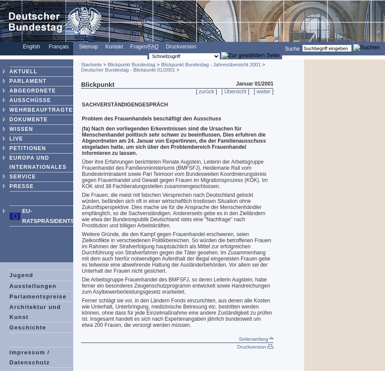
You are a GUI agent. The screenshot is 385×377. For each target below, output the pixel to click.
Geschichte (28, 327)
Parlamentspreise (38, 296)
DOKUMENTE (29, 120)
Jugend (22, 275)
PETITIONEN (28, 148)
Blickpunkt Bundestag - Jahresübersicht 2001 (211, 64)
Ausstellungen (33, 286)
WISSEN (22, 129)
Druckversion (181, 47)
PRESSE (22, 186)
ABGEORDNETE (33, 91)
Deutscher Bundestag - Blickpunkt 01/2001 (128, 69)
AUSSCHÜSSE (30, 100)
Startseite (91, 64)
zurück (206, 92)
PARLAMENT (28, 81)
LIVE (16, 139)
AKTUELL (23, 72)
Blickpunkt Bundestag (132, 64)
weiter (264, 92)
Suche (292, 48)
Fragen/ (144, 47)
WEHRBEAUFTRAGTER (43, 110)
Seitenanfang (256, 339)
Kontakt (114, 47)
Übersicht (236, 92)
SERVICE (23, 177)
